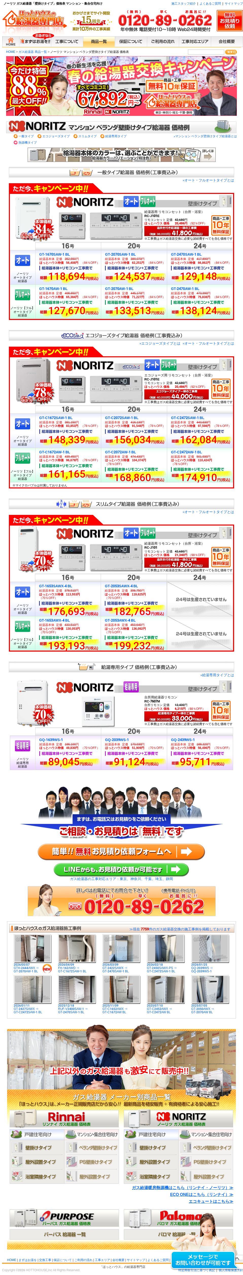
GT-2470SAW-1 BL (186, 254)
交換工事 (45, 1260)
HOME (10, 52)
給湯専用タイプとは (217, 675)
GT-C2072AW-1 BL (120, 452)
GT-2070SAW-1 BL (120, 254)
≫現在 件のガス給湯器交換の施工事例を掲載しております (180, 929)
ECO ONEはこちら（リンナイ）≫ (201, 1194)
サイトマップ (234, 3)
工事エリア (102, 1260)
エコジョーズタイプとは (160, 343)
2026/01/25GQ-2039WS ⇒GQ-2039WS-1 (210, 966)
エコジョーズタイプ (56, 136)
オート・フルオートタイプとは (208, 180)
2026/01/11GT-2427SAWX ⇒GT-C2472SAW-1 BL (33, 1007)
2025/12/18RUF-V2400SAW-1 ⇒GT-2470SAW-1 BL (77, 1007)
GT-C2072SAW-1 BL (121, 418)
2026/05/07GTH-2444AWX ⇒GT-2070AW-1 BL (33, 966)
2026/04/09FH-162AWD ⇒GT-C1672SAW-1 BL (77, 966)
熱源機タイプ (28, 142)
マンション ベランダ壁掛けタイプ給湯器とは (205, 136)
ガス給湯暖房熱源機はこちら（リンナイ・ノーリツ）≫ (182, 1187)
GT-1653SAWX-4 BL (55, 586)
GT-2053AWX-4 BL (120, 620)
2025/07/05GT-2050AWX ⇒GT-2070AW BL (210, 1007)
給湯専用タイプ (116, 136)
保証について (63, 1260)
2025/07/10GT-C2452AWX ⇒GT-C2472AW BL (166, 1007)
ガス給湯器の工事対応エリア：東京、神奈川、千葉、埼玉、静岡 (121, 879)
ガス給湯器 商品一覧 (33, 52)
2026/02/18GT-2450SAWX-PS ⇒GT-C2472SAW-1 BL (166, 966)
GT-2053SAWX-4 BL (121, 586)
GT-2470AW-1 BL (185, 289)
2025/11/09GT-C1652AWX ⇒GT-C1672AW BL (121, 1007)
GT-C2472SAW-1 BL (187, 418)
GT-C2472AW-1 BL (186, 452)
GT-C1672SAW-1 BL (56, 418)
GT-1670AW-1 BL (53, 289)
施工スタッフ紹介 (183, 3)
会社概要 (118, 1260)
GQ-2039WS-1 (117, 740)
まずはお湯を (28, 1260)
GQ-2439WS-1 (183, 740)
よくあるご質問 (210, 3)
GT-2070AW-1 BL (119, 289)
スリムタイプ (87, 136)
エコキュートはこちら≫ (211, 1201)
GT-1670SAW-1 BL (54, 254)
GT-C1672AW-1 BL (54, 452)
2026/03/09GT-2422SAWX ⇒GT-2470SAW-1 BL (121, 966)
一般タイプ (26, 136)
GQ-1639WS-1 (51, 740)
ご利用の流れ (83, 1260)
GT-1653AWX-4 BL (54, 620)
